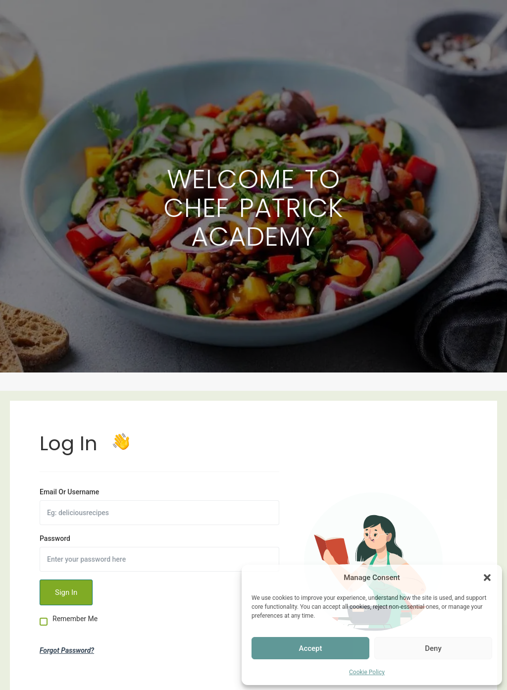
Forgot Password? (67, 650)
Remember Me (75, 619)
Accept (310, 648)
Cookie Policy (367, 672)
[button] (487, 578)
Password (55, 538)
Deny (433, 648)
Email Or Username (69, 491)
